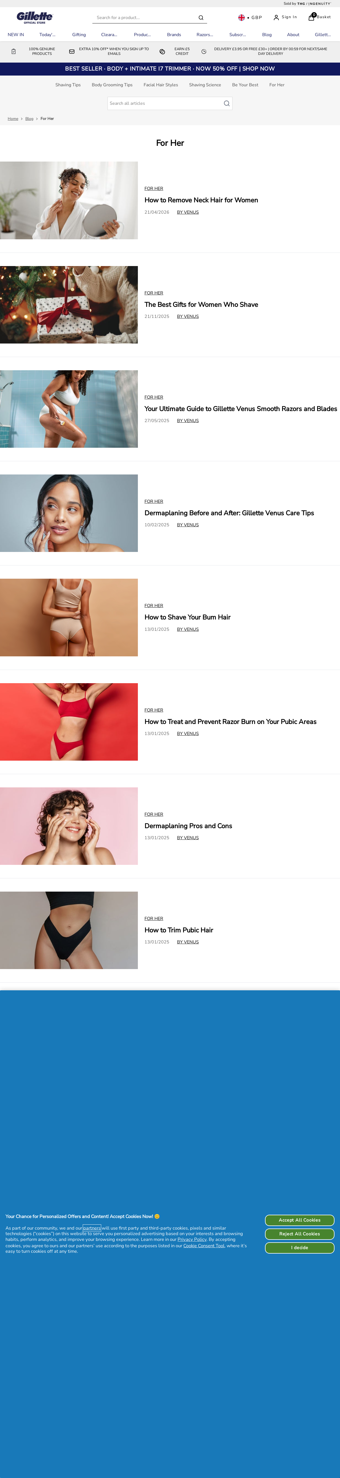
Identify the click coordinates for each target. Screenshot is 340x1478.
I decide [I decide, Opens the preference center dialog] (299, 1248)
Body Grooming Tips (112, 85)
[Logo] (35, 18)
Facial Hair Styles (161, 85)
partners (92, 1228)
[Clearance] (109, 34)
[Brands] (174, 34)
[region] (170, 1234)
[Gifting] (79, 34)
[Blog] (267, 34)
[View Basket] (319, 17)
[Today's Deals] (48, 34)
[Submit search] (201, 17)
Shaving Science (205, 85)
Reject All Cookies (299, 1234)
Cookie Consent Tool (203, 1246)
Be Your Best (245, 85)
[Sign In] (285, 17)
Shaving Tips (68, 85)
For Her (277, 85)
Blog (29, 118)
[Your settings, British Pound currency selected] (250, 17)
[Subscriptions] (238, 34)
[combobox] (149, 17)
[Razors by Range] (205, 34)
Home (13, 118)
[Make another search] (170, 103)
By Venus (188, 212)
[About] (293, 34)
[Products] (142, 34)
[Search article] (229, 103)
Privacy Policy (192, 1239)
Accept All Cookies (300, 1220)
